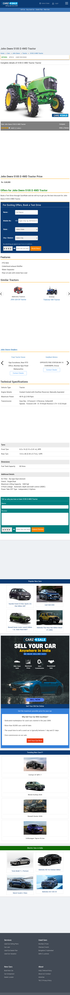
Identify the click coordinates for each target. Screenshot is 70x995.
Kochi (47, 947)
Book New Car (8, 971)
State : (5, 229)
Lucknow (46, 954)
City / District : (8, 238)
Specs (11, 57)
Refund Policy (47, 971)
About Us (41, 974)
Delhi (40, 954)
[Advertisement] (35, 29)
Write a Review (64, 128)
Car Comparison (9, 974)
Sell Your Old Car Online (35, 706)
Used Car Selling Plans (11, 944)
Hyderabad (49, 950)
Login (55, 3)
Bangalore (41, 950)
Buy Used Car (30, 10)
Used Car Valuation (10, 954)
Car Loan (7, 947)
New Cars (47, 10)
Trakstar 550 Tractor (52, 300)
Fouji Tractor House (18, 357)
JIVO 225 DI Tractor (18, 299)
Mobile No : (7, 221)
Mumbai (41, 944)
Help (39, 971)
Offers (4, 57)
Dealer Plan (39, 10)
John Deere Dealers (9, 349)
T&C (39, 980)
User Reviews (21, 57)
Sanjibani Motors (52, 357)
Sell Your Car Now (35, 740)
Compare (62, 124)
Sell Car (23, 10)
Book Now (36, 248)
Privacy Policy (47, 980)
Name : (5, 212)
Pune (47, 944)
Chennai (41, 947)
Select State (44, 3)
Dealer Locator (9, 977)
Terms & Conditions (26, 244)
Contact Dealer (18, 373)
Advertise (41, 977)
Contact (48, 974)
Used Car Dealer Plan (11, 950)
